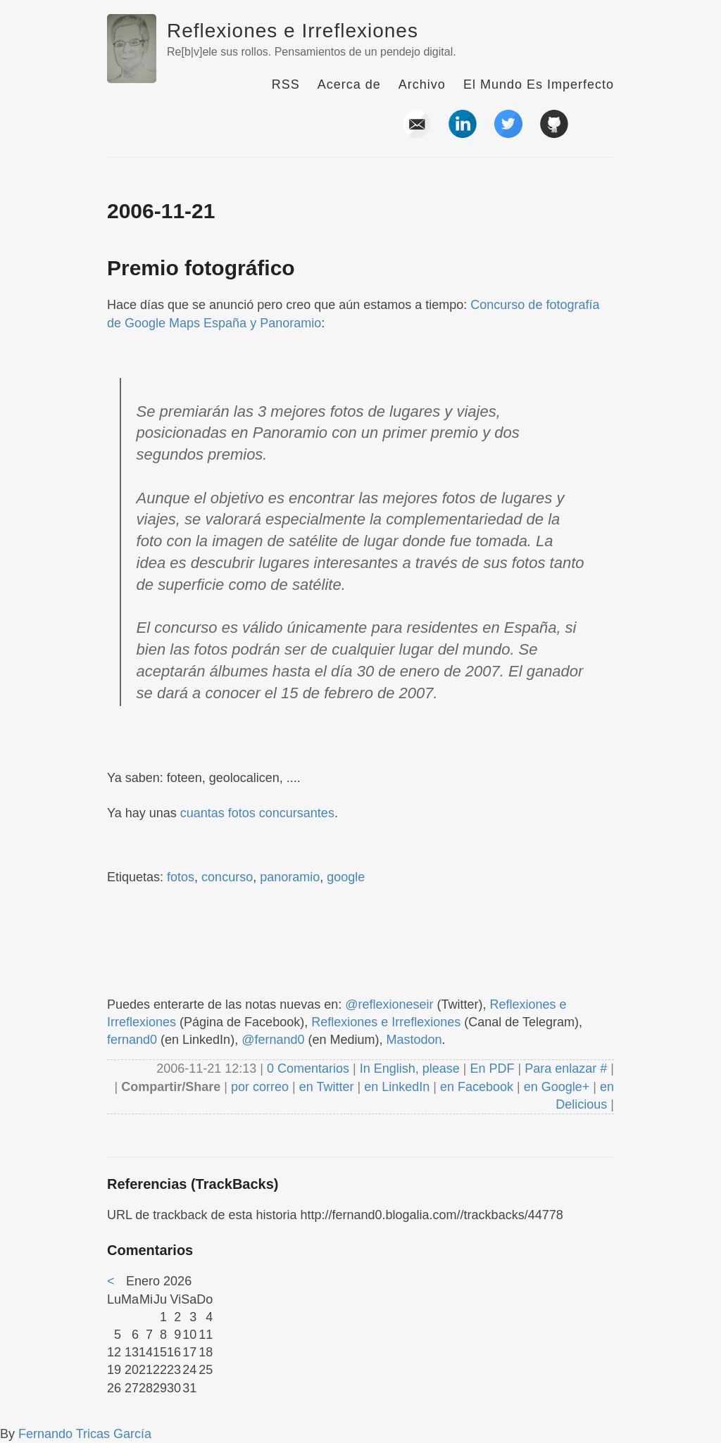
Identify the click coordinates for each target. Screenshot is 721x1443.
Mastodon (414, 1040)
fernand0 (132, 1040)
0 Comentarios (310, 1068)
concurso (227, 877)
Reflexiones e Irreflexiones (292, 31)
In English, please (410, 1068)
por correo (258, 1087)
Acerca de (349, 84)
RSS (286, 84)
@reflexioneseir (389, 1004)
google (346, 877)
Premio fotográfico (201, 267)
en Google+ (557, 1087)
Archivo (422, 84)
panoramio (290, 877)
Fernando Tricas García (84, 1434)
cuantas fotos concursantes (257, 813)
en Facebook (475, 1087)
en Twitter (326, 1087)
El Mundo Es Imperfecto (538, 84)
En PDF (492, 1068)
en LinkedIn (397, 1087)
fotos (180, 877)
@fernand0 (273, 1040)
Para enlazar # (566, 1068)
